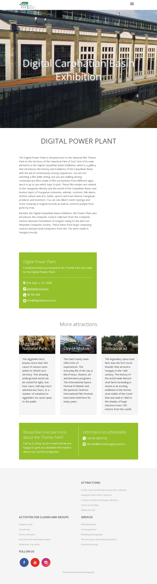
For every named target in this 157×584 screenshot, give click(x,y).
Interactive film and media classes (35, 539)
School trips (24, 529)
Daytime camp (26, 524)
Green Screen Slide (90, 505)
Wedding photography (91, 534)
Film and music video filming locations (99, 539)
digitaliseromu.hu (37, 289)
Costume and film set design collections (99, 500)
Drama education (27, 534)
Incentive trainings (89, 544)
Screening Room (88, 529)
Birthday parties (88, 524)
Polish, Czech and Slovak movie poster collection (104, 490)
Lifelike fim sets (88, 510)
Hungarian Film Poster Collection (96, 495)
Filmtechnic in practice (29, 544)
